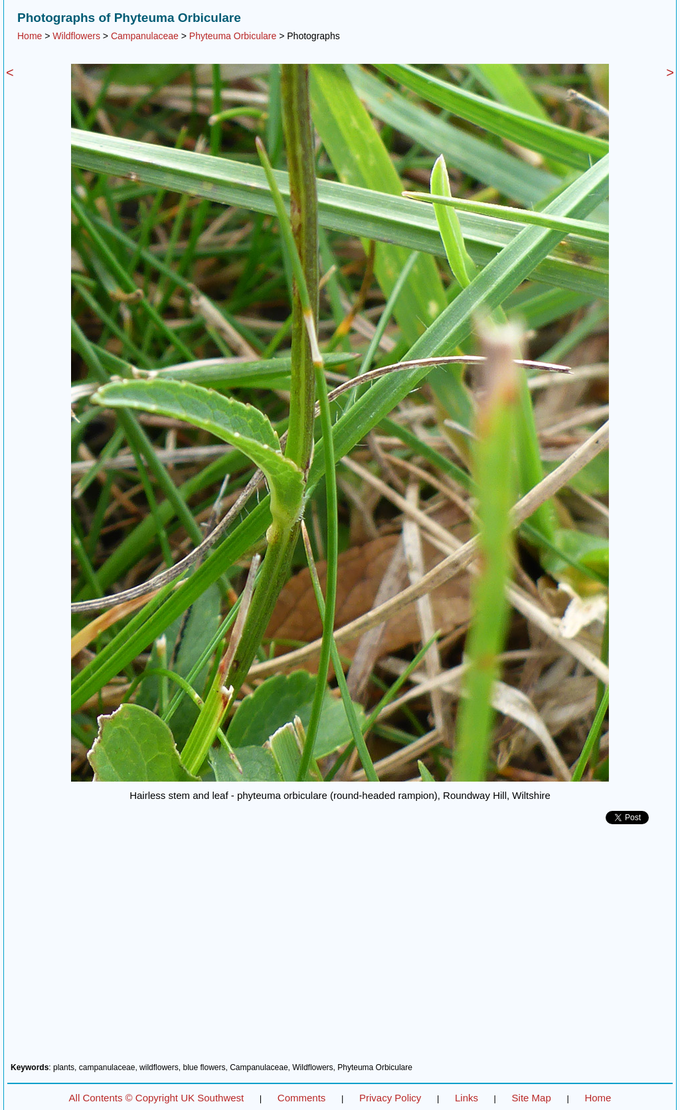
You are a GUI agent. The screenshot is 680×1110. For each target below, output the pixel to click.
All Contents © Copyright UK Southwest (156, 1097)
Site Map (531, 1097)
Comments (302, 1097)
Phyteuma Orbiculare (233, 36)
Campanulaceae (145, 36)
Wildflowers (76, 36)
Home (29, 36)
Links (466, 1097)
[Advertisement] (340, 948)
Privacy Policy (390, 1097)
